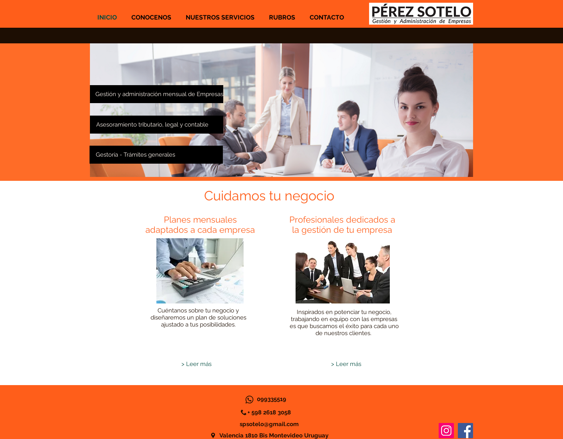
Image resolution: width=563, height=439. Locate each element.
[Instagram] (446, 430)
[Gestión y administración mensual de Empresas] (156, 94)
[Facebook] (465, 430)
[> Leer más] (196, 364)
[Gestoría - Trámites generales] (156, 155)
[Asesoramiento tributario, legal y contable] (156, 125)
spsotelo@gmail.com (269, 424)
